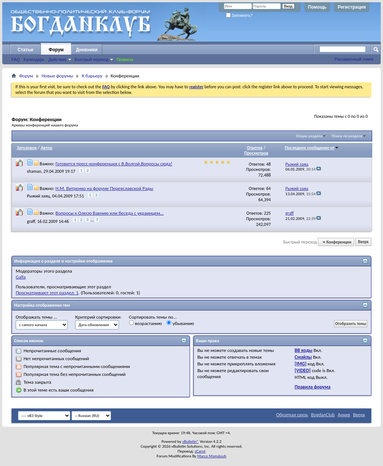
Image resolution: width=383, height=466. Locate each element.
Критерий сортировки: (98, 317)
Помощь (317, 7)
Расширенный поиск (353, 59)
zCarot (200, 451)
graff (31, 221)
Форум (56, 49)
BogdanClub (322, 414)
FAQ (16, 59)
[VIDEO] (303, 370)
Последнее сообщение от (312, 147)
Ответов (255, 147)
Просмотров (256, 153)
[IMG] (301, 364)
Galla (21, 277)
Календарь (34, 59)
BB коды (304, 350)
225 (267, 213)
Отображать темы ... (36, 317)
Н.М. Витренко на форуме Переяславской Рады (104, 188)
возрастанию (145, 323)
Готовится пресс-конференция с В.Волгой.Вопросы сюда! (113, 163)
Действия (58, 59)
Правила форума (313, 387)
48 (268, 164)
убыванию (180, 323)
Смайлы (303, 357)
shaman (34, 171)
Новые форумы (57, 76)
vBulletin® (190, 441)
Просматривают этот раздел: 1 (47, 292)
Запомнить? (239, 15)
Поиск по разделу (347, 136)
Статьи (25, 49)
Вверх (363, 242)
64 (268, 188)
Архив (344, 414)
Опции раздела (309, 136)
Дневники (87, 49)
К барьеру (92, 76)
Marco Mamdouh (211, 456)
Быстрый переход (92, 59)
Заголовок (27, 147)
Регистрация (352, 7)
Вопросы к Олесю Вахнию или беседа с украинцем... (109, 213)
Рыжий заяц (38, 196)
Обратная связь (292, 414)
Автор (46, 147)
